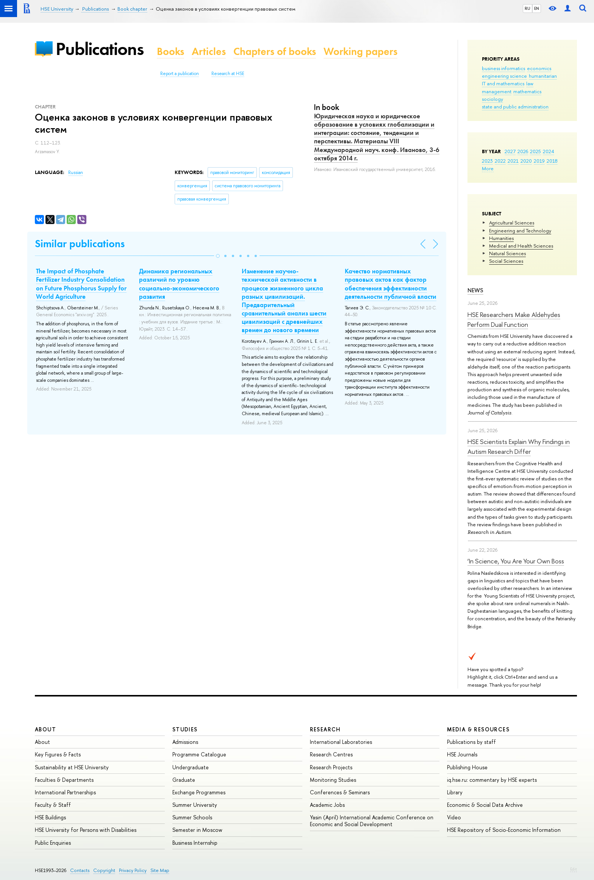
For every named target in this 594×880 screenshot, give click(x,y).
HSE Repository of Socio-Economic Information (504, 829)
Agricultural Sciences (511, 222)
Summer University (194, 804)
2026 (522, 151)
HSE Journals (462, 754)
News (475, 290)
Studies (185, 729)
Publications (100, 48)
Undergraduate (190, 767)
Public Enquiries (53, 842)
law (529, 83)
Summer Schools (192, 817)
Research (325, 729)
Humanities (501, 238)
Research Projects (331, 767)
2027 (510, 151)
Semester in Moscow (197, 829)
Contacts (79, 870)
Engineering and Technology (520, 230)
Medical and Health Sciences (521, 245)
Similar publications (80, 243)
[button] (218, 256)
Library (455, 792)
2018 (552, 160)
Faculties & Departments (64, 779)
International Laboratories (341, 741)
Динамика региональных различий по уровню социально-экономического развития (179, 283)
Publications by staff (471, 741)
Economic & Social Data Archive (485, 804)
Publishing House (467, 767)
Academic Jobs (327, 804)
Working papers (360, 51)
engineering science (504, 75)
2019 (539, 160)
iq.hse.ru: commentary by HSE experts (492, 779)
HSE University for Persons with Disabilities (85, 829)
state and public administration (515, 106)
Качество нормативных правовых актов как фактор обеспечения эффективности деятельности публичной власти (390, 283)
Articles (209, 51)
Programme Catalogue (199, 754)
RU (527, 8)
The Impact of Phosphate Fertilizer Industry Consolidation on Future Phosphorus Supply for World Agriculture (81, 283)
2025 (535, 151)
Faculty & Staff (53, 804)
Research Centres (331, 754)
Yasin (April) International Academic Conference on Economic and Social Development (371, 821)
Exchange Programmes (198, 792)
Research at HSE (227, 74)
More (488, 168)
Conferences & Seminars (340, 792)
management (496, 91)
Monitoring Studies (333, 779)
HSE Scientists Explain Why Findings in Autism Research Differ (518, 446)
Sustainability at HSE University (72, 767)
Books (170, 51)
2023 (487, 160)
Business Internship (194, 842)
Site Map (159, 870)
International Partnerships (65, 792)
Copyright (104, 870)
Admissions (185, 741)
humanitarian (543, 75)
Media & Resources (478, 729)
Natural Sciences (507, 253)
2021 (513, 160)
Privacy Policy (133, 870)
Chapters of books (274, 51)
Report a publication (179, 74)
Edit (573, 869)
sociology (492, 99)
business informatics (503, 68)
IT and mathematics (503, 83)
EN (536, 8)
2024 (548, 151)
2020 (526, 160)
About (45, 729)
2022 (500, 160)
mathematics (527, 91)
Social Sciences (506, 260)
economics (539, 68)
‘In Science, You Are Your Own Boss (515, 561)
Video (454, 817)
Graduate (183, 779)
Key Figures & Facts (58, 754)
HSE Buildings (50, 817)
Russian (75, 172)
